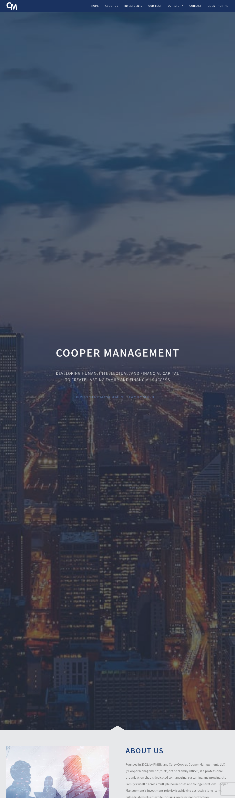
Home (95, 6)
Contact (195, 6)
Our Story (175, 6)
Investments (133, 6)
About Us (111, 6)
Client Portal (218, 6)
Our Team (155, 6)
